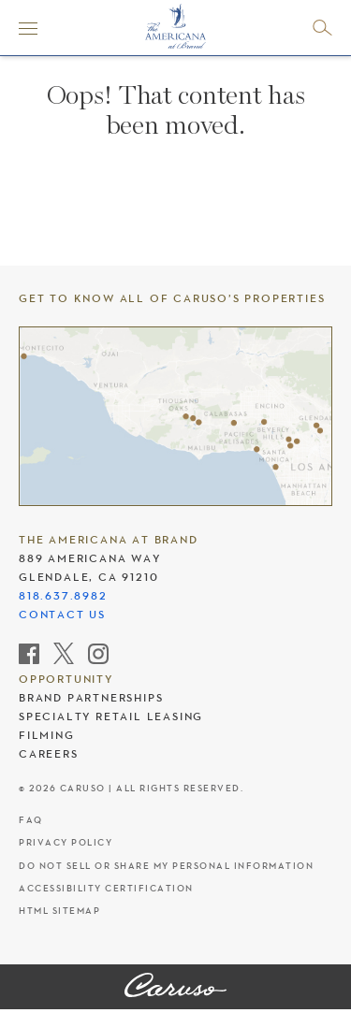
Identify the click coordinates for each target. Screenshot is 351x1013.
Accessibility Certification (106, 888)
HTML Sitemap (59, 910)
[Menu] (28, 28)
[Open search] (322, 28)
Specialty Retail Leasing (111, 716)
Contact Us (62, 614)
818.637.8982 (63, 595)
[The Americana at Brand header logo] (175, 26)
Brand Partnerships (91, 697)
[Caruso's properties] (175, 416)
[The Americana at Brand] (175, 987)
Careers (49, 753)
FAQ (31, 820)
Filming (47, 735)
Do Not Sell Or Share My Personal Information (166, 866)
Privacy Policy (65, 842)
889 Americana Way (90, 558)
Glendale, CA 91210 (88, 577)
